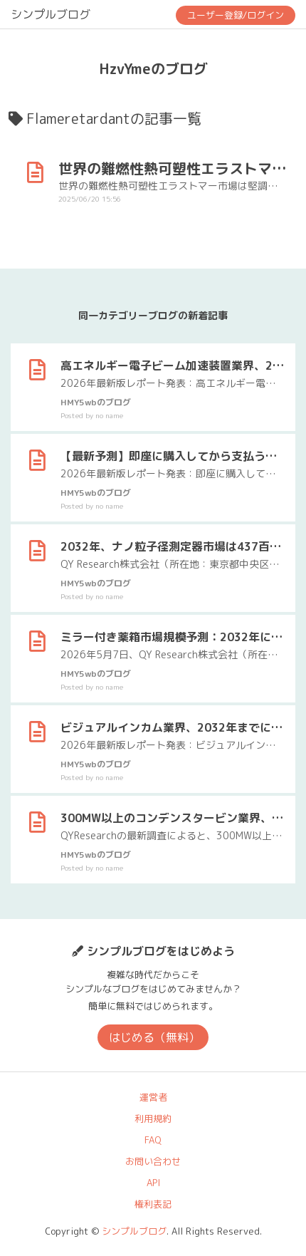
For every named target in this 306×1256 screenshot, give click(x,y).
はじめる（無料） (154, 1037)
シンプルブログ (50, 14)
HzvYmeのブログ (153, 68)
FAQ (153, 1139)
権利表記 (153, 1204)
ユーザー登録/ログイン (235, 15)
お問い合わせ (153, 1161)
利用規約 (153, 1118)
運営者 (153, 1097)
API (153, 1182)
